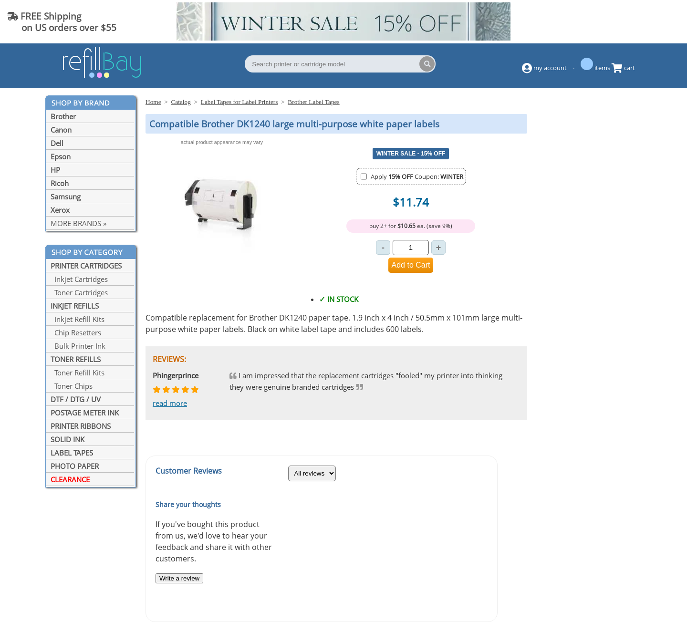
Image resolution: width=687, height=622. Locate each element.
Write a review (179, 578)
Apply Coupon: (417, 176)
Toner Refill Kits (77, 372)
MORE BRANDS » (78, 223)
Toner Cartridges (79, 292)
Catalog (180, 101)
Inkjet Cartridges (79, 279)
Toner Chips (72, 386)
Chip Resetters (76, 332)
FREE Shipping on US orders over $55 (61, 21)
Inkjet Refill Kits (77, 319)
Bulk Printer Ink (78, 346)
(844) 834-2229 (641, 22)
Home (153, 101)
